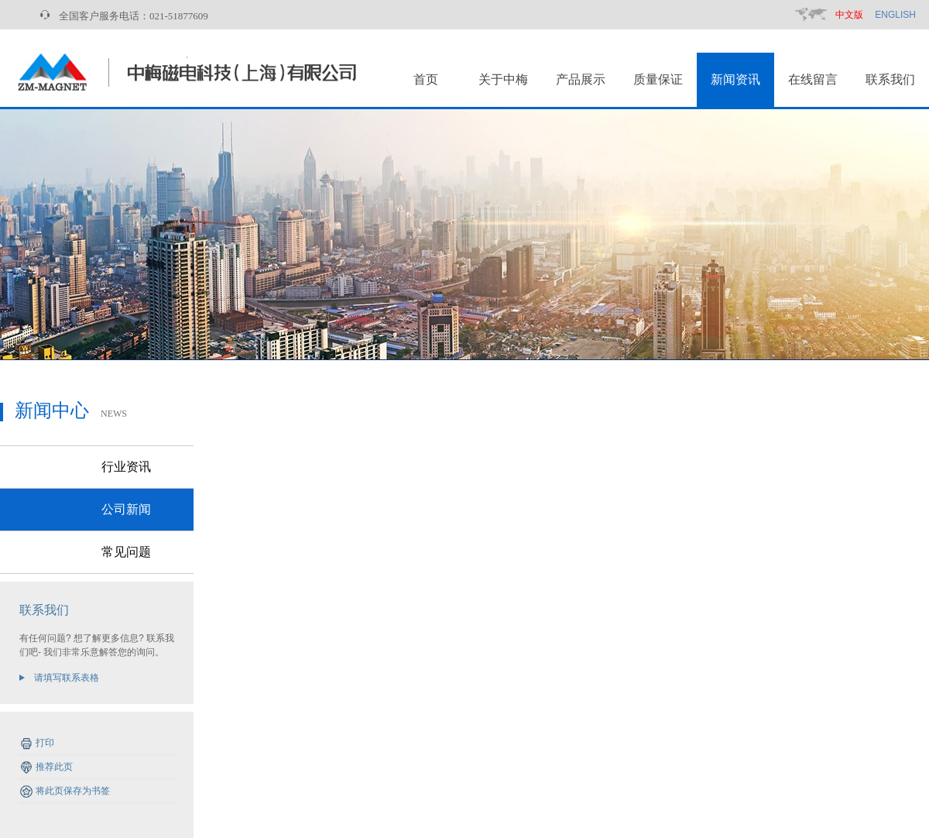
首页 (425, 79)
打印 (45, 742)
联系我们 (890, 79)
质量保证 (658, 79)
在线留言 (813, 79)
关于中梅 (503, 79)
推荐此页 (54, 766)
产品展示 (580, 79)
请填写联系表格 (66, 677)
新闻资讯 (735, 79)
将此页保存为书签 (73, 790)
